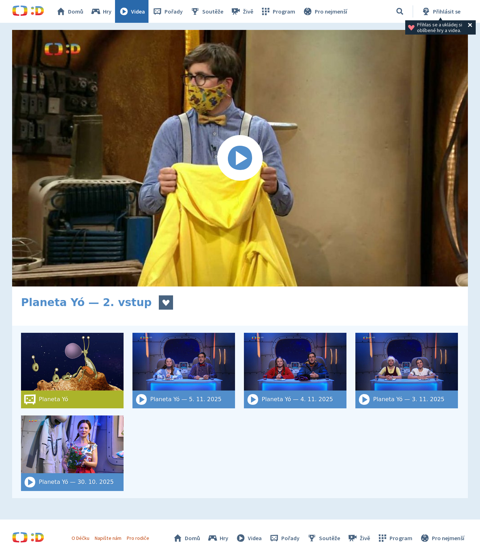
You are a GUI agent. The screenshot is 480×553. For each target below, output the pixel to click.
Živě (241, 11)
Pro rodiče (138, 538)
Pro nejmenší (324, 11)
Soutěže (206, 11)
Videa (132, 11)
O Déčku (80, 538)
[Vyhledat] (400, 11)
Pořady (167, 11)
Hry (100, 11)
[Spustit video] (240, 158)
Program (277, 11)
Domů (69, 11)
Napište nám (108, 538)
